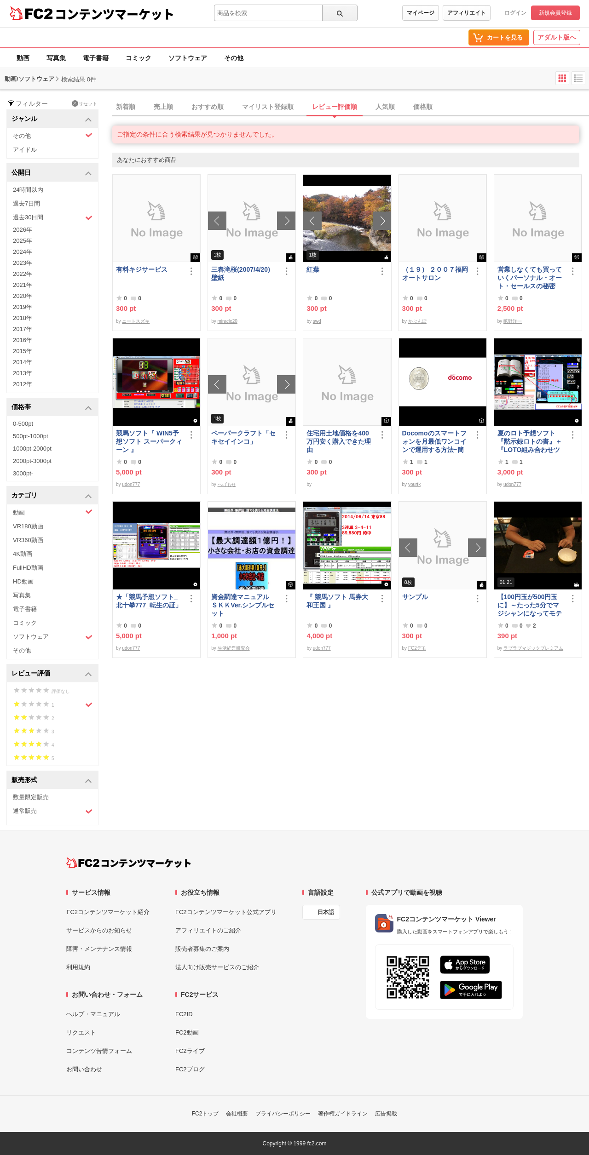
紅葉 (312, 269)
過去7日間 (26, 203)
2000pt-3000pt (32, 460)
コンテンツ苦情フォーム (99, 1050)
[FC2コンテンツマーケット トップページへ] (128, 862)
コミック (138, 58)
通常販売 (52, 811)
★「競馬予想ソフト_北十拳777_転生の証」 (149, 601)
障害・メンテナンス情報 (99, 948)
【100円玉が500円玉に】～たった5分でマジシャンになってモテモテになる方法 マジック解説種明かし (529, 605)
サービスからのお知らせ (99, 930)
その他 (233, 58)
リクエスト (81, 1032)
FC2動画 (187, 1032)
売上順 (163, 106)
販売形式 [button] (52, 780)
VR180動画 (28, 526)
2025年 (22, 240)
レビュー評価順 (334, 106)
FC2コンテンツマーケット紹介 (108, 912)
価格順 (423, 106)
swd (317, 321)
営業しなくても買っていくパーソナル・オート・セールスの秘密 (529, 278)
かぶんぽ (417, 321)
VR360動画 (28, 540)
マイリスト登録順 (268, 106)
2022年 (22, 273)
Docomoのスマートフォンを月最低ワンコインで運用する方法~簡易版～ (434, 441)
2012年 (22, 384)
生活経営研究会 (234, 648)
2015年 (22, 351)
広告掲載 (386, 1113)
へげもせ (227, 484)
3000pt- (23, 473)
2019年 (22, 306)
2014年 (22, 362)
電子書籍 (96, 58)
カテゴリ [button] (52, 496)
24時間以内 (28, 189)
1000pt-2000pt (32, 448)
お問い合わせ (84, 1069)
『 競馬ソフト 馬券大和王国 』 (337, 601)
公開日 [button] (52, 173)
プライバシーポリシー (283, 1113)
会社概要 (237, 1113)
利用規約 (78, 967)
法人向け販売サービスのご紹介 (217, 967)
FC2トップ (205, 1113)
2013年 (22, 373)
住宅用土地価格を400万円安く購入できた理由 (338, 441)
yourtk (414, 484)
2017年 (22, 329)
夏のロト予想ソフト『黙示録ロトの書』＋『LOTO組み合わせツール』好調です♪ (529, 441)
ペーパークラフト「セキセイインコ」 (243, 437)
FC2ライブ (190, 1050)
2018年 (22, 317)
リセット (84, 103)
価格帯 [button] (52, 407)
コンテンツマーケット (114, 14)
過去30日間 (52, 218)
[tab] (350, 107)
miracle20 (227, 321)
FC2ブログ (190, 1069)
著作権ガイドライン (343, 1113)
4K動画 (22, 553)
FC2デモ (417, 648)
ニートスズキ (136, 321)
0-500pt (23, 423)
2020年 (22, 295)
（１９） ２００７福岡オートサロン (435, 273)
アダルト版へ (556, 37)
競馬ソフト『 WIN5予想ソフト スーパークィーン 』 (149, 441)
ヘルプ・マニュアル (93, 1014)
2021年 (22, 284)
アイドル (25, 149)
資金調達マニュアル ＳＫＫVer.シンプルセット (243, 605)
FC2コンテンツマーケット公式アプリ (226, 912)
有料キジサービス (141, 269)
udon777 (131, 484)
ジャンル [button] (52, 119)
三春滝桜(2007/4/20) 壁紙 (244, 273)
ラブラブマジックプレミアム (533, 648)
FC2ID (184, 1014)
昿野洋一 (512, 321)
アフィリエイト (466, 13)
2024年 (22, 251)
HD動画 (23, 581)
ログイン (515, 13)
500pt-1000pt (30, 436)
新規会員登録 (555, 13)
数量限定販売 (31, 797)
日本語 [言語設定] (326, 912)
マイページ (420, 13)
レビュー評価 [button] (52, 673)
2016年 (22, 340)
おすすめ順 (207, 106)
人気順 (385, 106)
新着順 (125, 106)
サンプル (415, 596)
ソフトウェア (187, 58)
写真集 (56, 58)
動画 (23, 58)
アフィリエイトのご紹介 (208, 930)
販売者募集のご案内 (202, 948)
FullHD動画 (28, 567)
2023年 (22, 262)
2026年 (22, 229)
